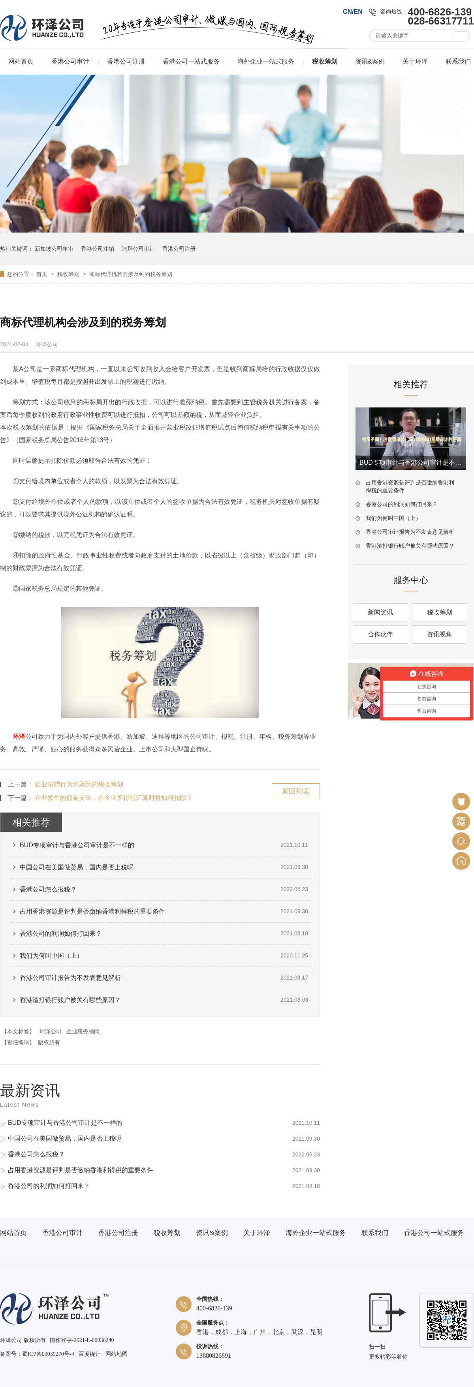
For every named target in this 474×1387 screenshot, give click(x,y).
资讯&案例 (370, 61)
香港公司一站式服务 (191, 61)
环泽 (19, 736)
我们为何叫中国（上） (51, 955)
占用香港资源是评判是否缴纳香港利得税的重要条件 (92, 911)
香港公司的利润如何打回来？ (61, 933)
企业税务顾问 (83, 1031)
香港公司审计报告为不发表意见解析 (70, 977)
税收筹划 (324, 61)
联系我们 (458, 61)
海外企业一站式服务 (265, 61)
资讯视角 (439, 634)
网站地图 (116, 1354)
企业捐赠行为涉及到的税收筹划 (79, 784)
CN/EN (353, 11)
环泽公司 (51, 1031)
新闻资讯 (380, 612)
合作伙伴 (380, 634)
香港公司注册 (126, 61)
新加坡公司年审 (54, 249)
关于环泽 (415, 61)
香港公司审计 (70, 61)
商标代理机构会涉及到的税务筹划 (130, 274)
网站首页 (21, 61)
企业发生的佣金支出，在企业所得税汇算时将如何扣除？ (114, 797)
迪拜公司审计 (138, 249)
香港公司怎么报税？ (48, 889)
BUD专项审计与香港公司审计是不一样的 (77, 845)
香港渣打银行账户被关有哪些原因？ (70, 1000)
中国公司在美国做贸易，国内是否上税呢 (77, 867)
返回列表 (296, 791)
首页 (42, 274)
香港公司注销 (97, 249)
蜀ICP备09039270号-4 (48, 1354)
